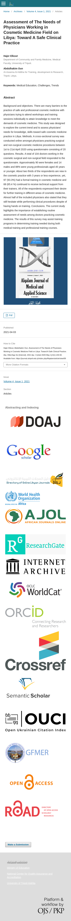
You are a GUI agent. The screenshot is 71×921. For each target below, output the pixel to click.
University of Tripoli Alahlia (21, 883)
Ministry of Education (18, 867)
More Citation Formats (17, 364)
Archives (18, 11)
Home (6, 11)
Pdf (10, 315)
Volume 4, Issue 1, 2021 (38, 11)
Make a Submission (18, 844)
